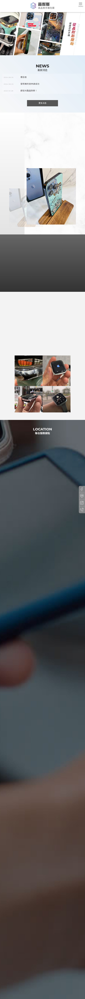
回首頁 (5, 984)
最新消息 (14, 984)
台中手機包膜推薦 (41, 988)
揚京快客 (34, 996)
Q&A (60, 984)
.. (52, 996)
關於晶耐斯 (24, 984)
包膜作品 (52, 984)
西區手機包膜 (62, 988)
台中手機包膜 (52, 988)
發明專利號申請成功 (30, 84)
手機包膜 (21, 988)
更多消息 (42, 103)
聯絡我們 (67, 984)
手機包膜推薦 (29, 988)
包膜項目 (34, 984)
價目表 (24, 77)
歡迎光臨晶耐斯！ (29, 90)
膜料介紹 (43, 984)
